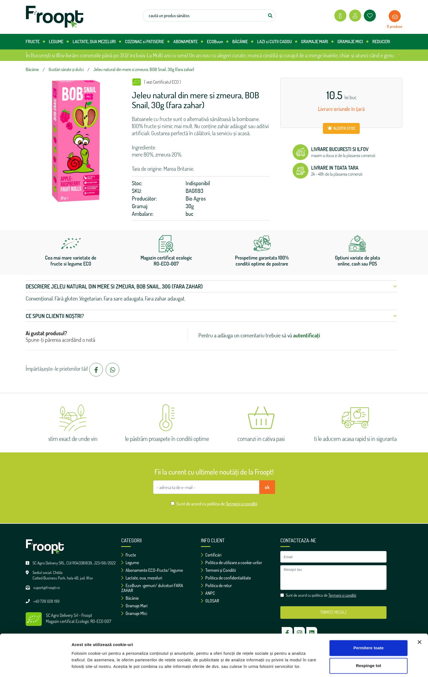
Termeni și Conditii (218, 570)
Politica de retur (216, 585)
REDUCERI (381, 41)
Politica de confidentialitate (226, 578)
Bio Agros (196, 198)
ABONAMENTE (188, 41)
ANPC (208, 593)
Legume (130, 562)
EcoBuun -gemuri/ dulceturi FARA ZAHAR (152, 588)
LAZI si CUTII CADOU (277, 41)
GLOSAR (210, 601)
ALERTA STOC (341, 128)
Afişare (79, 666)
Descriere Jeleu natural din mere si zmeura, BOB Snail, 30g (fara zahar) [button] (211, 286)
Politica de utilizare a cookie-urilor (231, 562)
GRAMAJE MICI (352, 41)
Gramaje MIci (134, 613)
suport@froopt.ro (46, 587)
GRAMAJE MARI (317, 41)
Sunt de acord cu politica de (216, 504)
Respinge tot (368, 650)
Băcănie (130, 598)
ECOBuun (217, 41)
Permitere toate (368, 632)
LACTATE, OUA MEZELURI (97, 41)
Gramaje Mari (134, 605)
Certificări (211, 555)
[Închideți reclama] (419, 627)
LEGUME (59, 41)
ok (267, 487)
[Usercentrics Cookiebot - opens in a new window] (35, 666)
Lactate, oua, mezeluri (141, 578)
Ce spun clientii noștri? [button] (211, 315)
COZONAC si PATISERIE (147, 41)
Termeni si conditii (241, 504)
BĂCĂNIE (242, 41)
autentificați (306, 335)
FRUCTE (35, 41)
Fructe (128, 555)
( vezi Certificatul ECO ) (162, 82)
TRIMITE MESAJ (333, 612)
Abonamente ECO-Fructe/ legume (152, 570)
